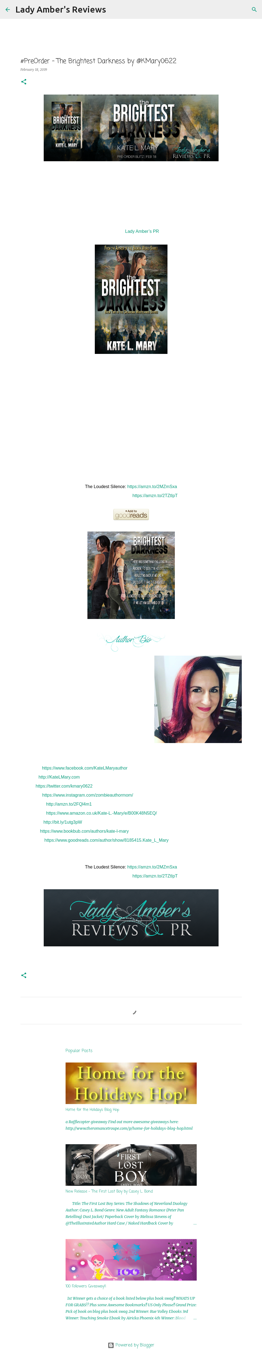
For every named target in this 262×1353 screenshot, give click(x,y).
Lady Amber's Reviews (60, 9)
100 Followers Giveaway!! (86, 1286)
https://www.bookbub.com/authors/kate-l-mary (84, 831)
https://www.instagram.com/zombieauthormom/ (87, 795)
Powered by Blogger (131, 1345)
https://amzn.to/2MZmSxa (152, 486)
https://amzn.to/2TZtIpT (155, 495)
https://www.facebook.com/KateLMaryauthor (85, 768)
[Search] (113, 9)
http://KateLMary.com (59, 777)
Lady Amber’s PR (142, 231)
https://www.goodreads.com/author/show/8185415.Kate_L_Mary (107, 840)
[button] (23, 82)
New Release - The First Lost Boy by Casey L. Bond (109, 1191)
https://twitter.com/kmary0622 (64, 786)
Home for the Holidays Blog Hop (92, 1110)
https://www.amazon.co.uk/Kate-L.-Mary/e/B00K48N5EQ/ (101, 813)
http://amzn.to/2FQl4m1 (69, 804)
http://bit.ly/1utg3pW (62, 822)
